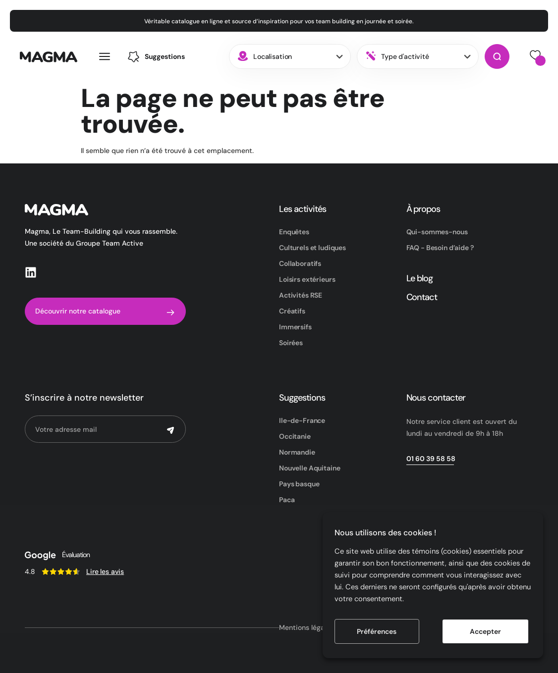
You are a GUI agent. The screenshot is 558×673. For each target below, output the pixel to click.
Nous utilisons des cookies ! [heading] (385, 532)
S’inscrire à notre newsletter (84, 398)
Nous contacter (435, 398)
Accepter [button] (485, 631)
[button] (156, 57)
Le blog (419, 278)
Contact (422, 297)
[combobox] (289, 56)
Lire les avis (105, 571)
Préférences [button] (376, 631)
